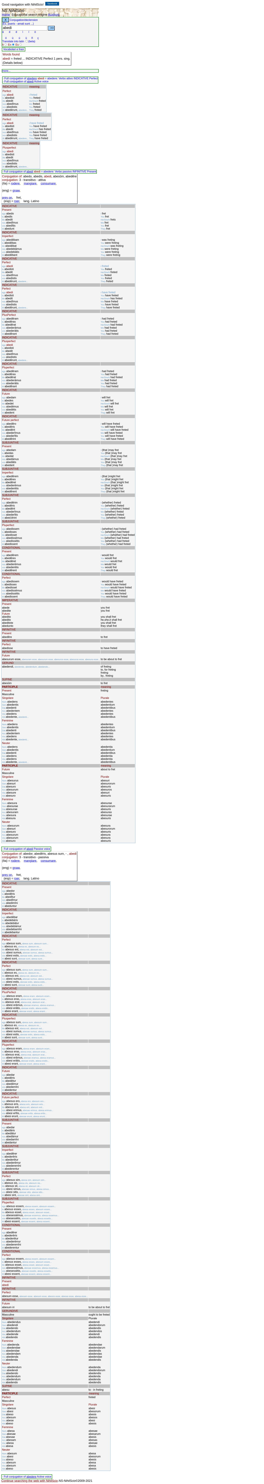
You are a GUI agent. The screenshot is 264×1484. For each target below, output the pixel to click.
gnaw (16, 190)
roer (16, 201)
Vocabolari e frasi (13, 49)
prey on (7, 197)
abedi (30, 81)
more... (6, 70)
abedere (32, 78)
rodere (15, 183)
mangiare (30, 183)
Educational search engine (29, 14)
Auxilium (53, 14)
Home (6, 14)
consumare (48, 183)
